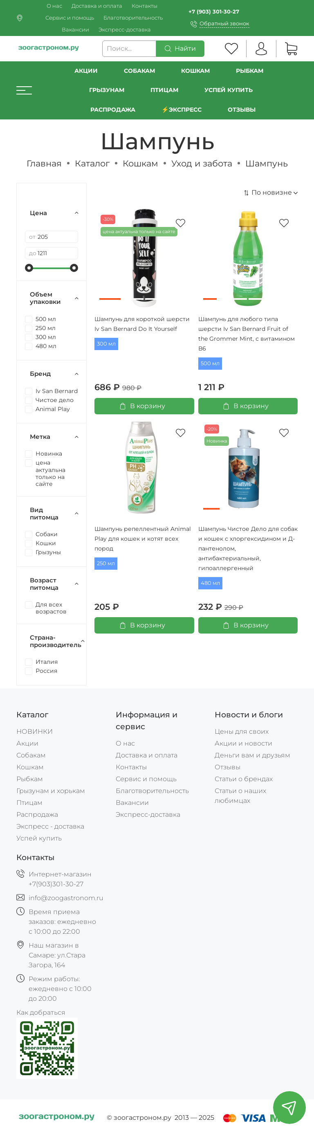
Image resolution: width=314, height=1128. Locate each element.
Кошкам (195, 70)
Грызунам (106, 90)
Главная (44, 163)
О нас (54, 6)
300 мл (106, 344)
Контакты (144, 6)
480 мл (210, 583)
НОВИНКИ (34, 731)
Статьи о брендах (244, 779)
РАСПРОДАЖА (112, 109)
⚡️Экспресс (181, 109)
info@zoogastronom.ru (66, 898)
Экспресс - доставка (50, 826)
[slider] (29, 268)
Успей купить (39, 838)
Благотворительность (133, 18)
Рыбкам (249, 70)
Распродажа (37, 814)
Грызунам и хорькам (50, 791)
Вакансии (75, 30)
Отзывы (242, 109)
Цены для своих (242, 731)
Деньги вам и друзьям (252, 755)
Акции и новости (243, 743)
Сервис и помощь (69, 18)
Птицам (164, 90)
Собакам (139, 70)
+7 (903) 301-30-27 (213, 12)
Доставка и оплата (97, 6)
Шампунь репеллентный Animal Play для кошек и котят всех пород (142, 538)
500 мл (210, 363)
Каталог (92, 163)
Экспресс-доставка (125, 30)
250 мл (106, 563)
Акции (86, 70)
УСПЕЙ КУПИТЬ (228, 90)
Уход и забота (201, 163)
